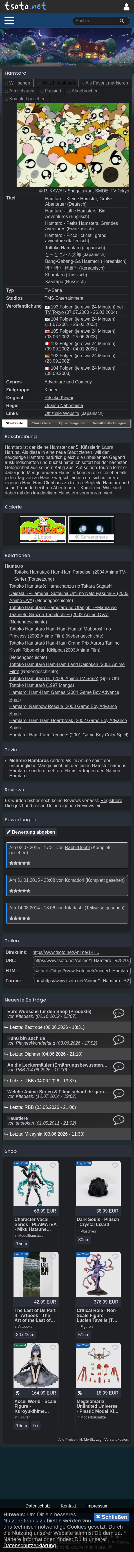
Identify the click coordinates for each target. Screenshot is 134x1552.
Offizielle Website (61, 413)
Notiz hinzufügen (58, 83)
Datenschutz (37, 1506)
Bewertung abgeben (31, 831)
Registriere (111, 800)
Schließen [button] (111, 1517)
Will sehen (19, 83)
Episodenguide (72, 423)
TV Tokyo (54, 312)
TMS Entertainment (63, 298)
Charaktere (41, 423)
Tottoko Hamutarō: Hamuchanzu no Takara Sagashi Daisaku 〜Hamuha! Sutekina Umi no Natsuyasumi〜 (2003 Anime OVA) (68, 593)
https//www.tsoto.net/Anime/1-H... (66, 952)
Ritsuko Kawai (58, 397)
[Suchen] (121, 21)
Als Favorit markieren (107, 83)
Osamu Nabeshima (63, 405)
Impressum (97, 1506)
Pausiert (53, 90)
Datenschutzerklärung (29, 1545)
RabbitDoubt (77, 847)
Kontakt (68, 1506)
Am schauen (21, 90)
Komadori (74, 880)
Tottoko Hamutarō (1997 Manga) (41, 685)
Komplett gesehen (27, 98)
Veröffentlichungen (109, 423)
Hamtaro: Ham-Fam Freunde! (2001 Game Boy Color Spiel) (68, 734)
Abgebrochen (85, 90)
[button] (9, 20)
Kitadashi (74, 907)
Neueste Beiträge (25, 999)
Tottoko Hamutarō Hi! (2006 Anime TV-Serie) (53, 678)
